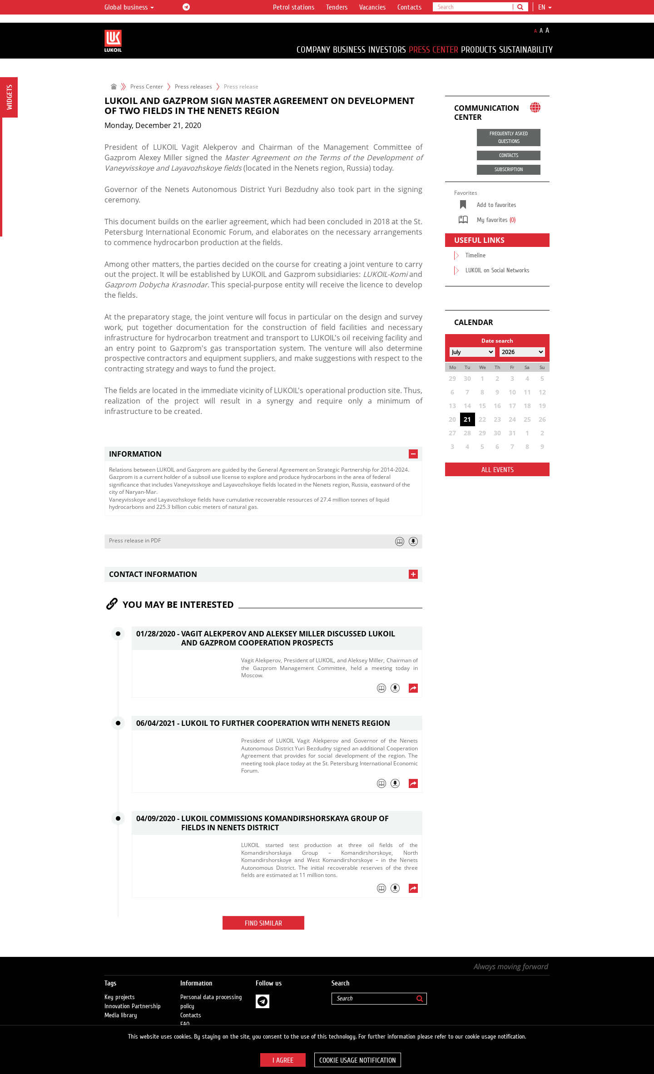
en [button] (545, 7)
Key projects (119, 988)
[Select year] (522, 352)
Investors (387, 49)
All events (497, 470)
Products (478, 49)
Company (313, 49)
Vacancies (372, 7)
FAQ (185, 1015)
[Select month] (472, 352)
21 (467, 419)
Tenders (336, 7)
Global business (129, 7)
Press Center (433, 49)
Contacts (409, 7)
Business (349, 49)
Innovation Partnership (132, 997)
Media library (120, 1006)
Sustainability (526, 49)
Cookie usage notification (357, 1060)
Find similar (263, 923)
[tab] (263, 454)
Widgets (9, 97)
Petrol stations (293, 7)
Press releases (193, 86)
